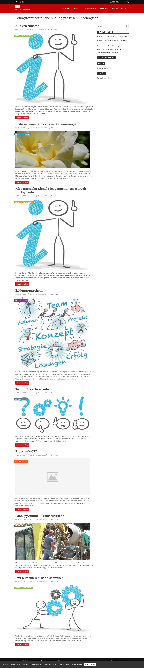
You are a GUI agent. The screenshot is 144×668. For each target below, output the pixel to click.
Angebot (77, 8)
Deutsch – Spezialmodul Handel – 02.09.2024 (112, 37)
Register (114, 2)
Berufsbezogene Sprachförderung (108, 46)
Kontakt (115, 8)
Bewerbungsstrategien (23, 202)
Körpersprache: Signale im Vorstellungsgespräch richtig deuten (50, 190)
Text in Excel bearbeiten (33, 389)
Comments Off (41, 29)
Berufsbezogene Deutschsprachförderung (110, 49)
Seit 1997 (124, 8)
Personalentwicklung (23, 36)
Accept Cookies (90, 664)
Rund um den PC (21, 399)
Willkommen (65, 8)
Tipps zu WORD (26, 451)
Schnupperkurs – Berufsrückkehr (39, 516)
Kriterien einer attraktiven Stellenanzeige (45, 124)
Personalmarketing (22, 134)
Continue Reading (22, 118)
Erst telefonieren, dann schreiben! (39, 578)
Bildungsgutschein (29, 290)
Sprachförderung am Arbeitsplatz (107, 53)
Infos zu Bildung (21, 300)
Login (123, 2)
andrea (30, 29)
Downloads (104, 8)
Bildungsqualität (91, 8)
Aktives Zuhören (27, 26)
